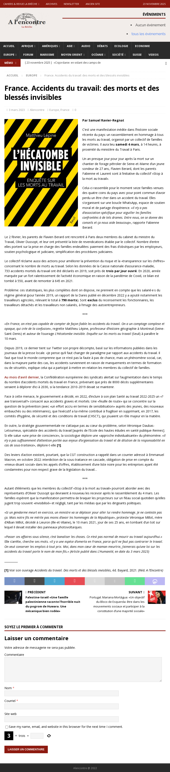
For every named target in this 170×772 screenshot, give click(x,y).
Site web (10, 713)
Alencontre (37, 109)
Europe (9, 55)
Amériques (50, 46)
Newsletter (71, 4)
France (65, 109)
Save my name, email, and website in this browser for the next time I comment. (66, 726)
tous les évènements (148, 34)
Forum (28, 55)
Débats (102, 46)
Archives (51, 4)
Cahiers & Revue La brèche (20, 4)
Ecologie (121, 46)
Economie (142, 46)
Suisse (137, 55)
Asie (70, 46)
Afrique (27, 46)
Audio (85, 46)
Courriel (10, 700)
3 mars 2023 (17, 109)
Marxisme (47, 55)
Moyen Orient (71, 55)
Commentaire (14, 654)
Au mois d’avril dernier (21, 376)
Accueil (9, 46)
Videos (153, 55)
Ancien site (93, 4)
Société (118, 55)
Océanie (97, 55)
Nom (8, 687)
